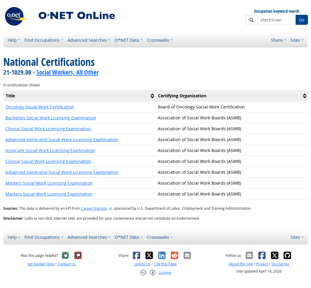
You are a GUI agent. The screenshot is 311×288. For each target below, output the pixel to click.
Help (12, 40)
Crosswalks (158, 40)
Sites (295, 40)
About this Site (241, 264)
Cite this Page (165, 264)
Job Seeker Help (41, 264)
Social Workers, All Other (67, 72)
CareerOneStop (94, 208)
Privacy (262, 264)
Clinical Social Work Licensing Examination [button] (48, 128)
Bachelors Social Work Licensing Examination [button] (50, 118)
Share (277, 40)
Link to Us (142, 264)
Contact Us (67, 264)
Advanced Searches (87, 40)
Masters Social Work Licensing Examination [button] (49, 183)
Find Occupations (42, 40)
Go (301, 20)
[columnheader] (79, 96)
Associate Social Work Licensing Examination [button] (50, 150)
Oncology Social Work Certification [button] (39, 107)
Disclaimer (280, 264)
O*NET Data (127, 40)
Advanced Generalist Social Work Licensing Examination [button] (61, 139)
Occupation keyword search (276, 11)
